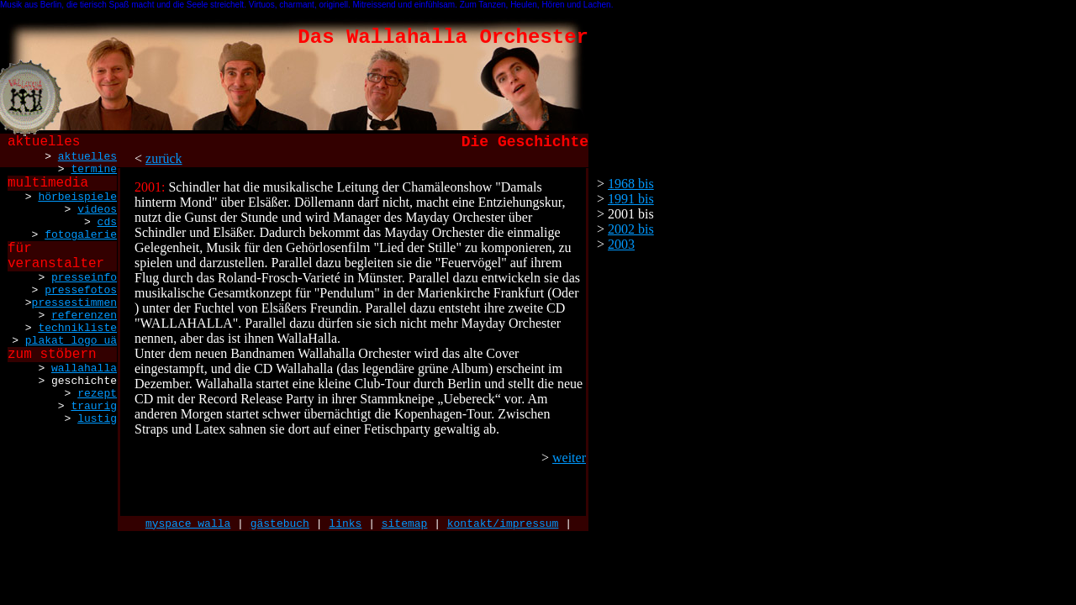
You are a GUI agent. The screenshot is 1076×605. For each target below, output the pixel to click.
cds (107, 222)
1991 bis (631, 199)
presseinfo (84, 277)
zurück (163, 158)
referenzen (84, 315)
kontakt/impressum (503, 524)
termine (94, 169)
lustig (97, 419)
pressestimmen (74, 303)
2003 (621, 244)
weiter (569, 457)
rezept (97, 393)
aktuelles (87, 156)
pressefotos (81, 290)
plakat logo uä (71, 340)
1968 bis (631, 183)
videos (97, 209)
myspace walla (187, 524)
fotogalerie (81, 235)
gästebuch (280, 524)
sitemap (405, 524)
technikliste (77, 328)
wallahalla (84, 368)
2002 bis (631, 229)
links (345, 524)
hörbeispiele (77, 197)
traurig (94, 406)
